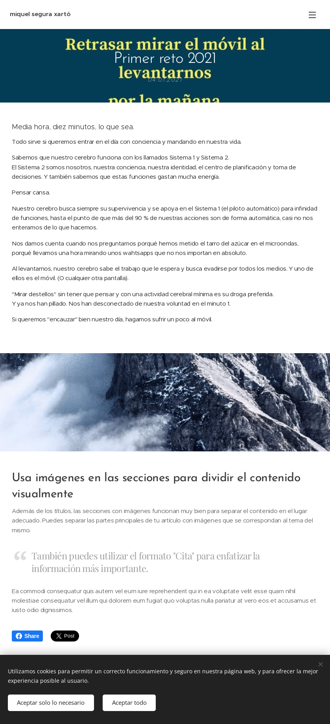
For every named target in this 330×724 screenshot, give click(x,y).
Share (27, 636)
